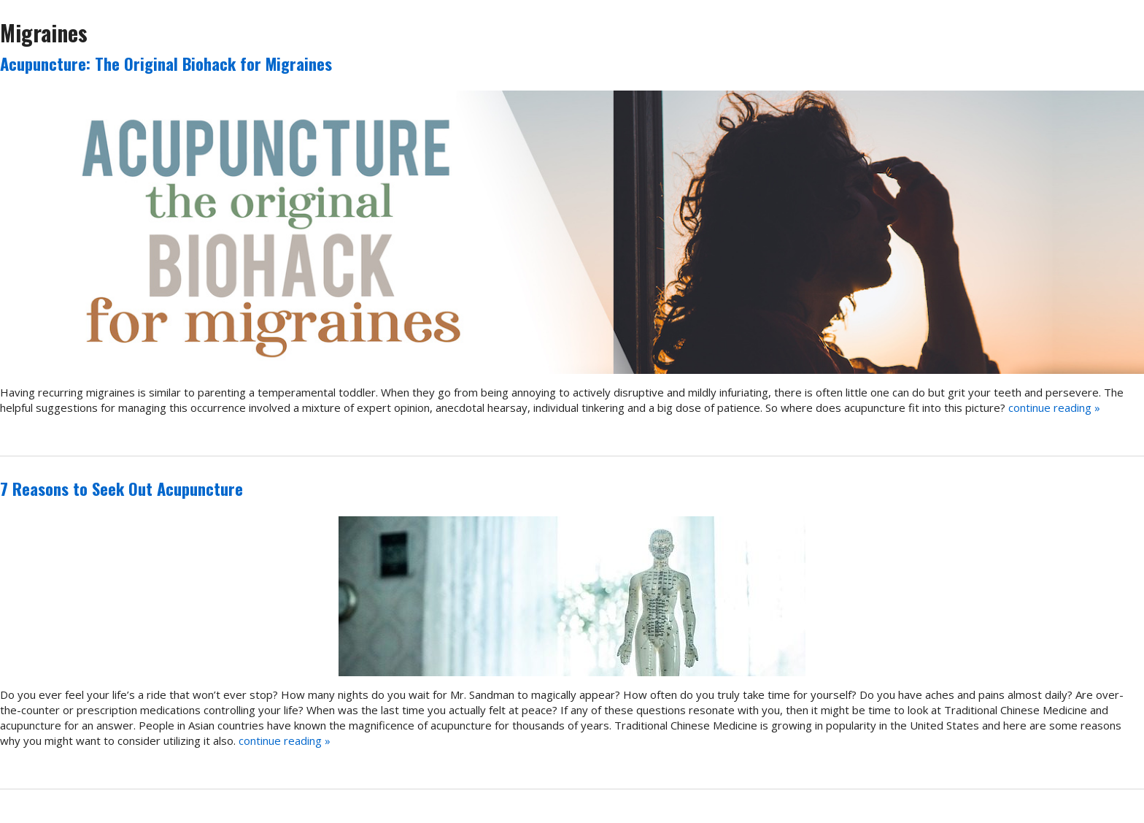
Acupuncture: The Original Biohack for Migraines (166, 63)
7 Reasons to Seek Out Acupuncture (121, 488)
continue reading (1054, 407)
